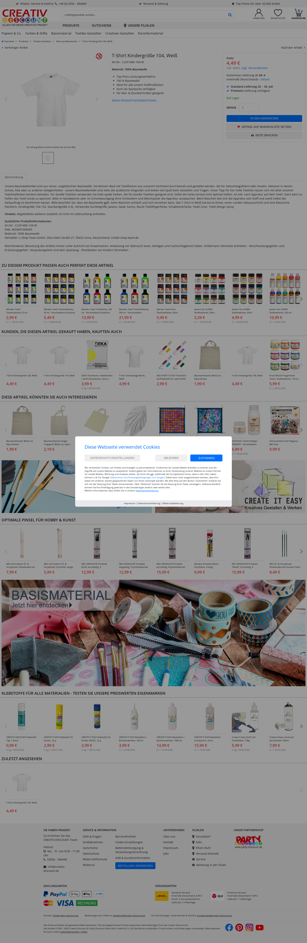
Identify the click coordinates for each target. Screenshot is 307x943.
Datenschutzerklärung (149, 503)
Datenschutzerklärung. (147, 490)
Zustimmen (206, 458)
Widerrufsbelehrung (173, 503)
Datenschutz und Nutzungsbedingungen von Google (137, 477)
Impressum (129, 503)
